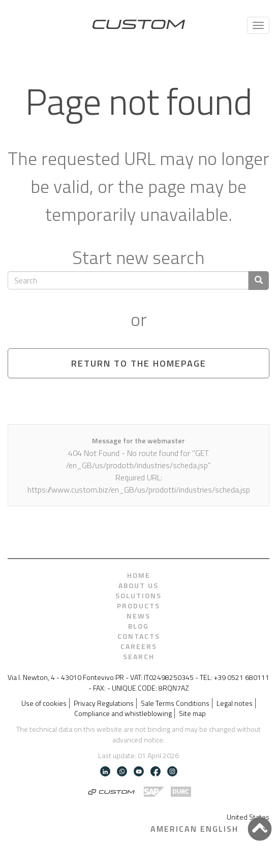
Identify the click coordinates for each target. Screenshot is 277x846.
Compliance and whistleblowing (123, 713)
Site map (192, 713)
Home (138, 575)
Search (139, 657)
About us (138, 585)
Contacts (138, 636)
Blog (138, 626)
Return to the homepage (138, 363)
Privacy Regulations (104, 703)
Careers (138, 646)
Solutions (138, 596)
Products (138, 606)
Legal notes (235, 703)
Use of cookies (44, 703)
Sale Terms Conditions (175, 703)
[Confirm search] (258, 280)
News (138, 616)
